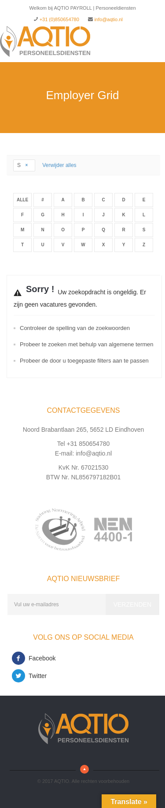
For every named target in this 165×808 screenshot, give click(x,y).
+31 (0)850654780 (59, 19)
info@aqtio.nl (108, 19)
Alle (22, 199)
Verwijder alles (59, 165)
